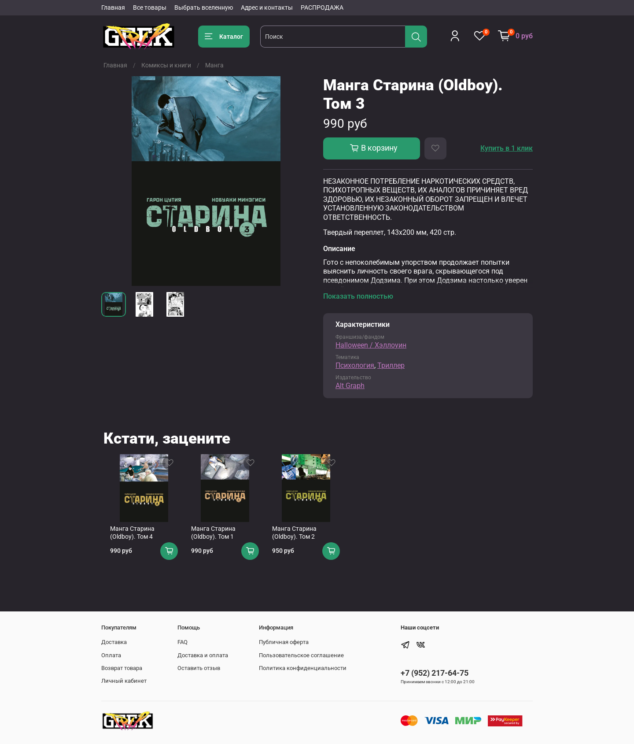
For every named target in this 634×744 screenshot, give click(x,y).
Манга (214, 65)
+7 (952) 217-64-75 (434, 672)
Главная (113, 7)
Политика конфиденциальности (302, 668)
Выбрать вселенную (203, 7)
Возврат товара (121, 668)
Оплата (111, 655)
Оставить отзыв (198, 668)
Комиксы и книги (166, 65)
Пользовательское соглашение (301, 655)
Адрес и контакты (267, 7)
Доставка (114, 642)
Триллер (391, 365)
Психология (354, 365)
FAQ (182, 642)
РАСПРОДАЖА (322, 7)
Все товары (149, 7)
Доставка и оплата (202, 655)
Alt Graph (350, 385)
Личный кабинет (124, 681)
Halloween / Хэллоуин (370, 345)
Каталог (224, 37)
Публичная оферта (284, 642)
